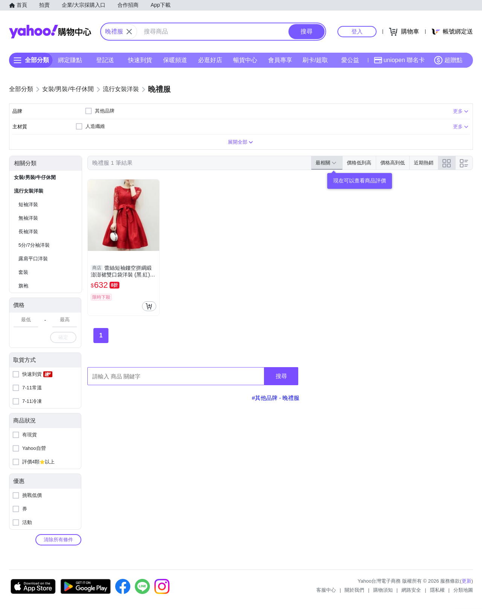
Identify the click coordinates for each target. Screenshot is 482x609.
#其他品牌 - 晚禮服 (276, 398)
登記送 (105, 60)
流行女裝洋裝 (28, 191)
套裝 (23, 272)
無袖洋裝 (28, 218)
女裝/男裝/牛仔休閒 (35, 177)
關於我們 (354, 590)
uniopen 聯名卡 (399, 60)
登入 (357, 31)
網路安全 (411, 590)
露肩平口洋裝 (33, 258)
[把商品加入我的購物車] (149, 306)
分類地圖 (463, 590)
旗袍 (23, 286)
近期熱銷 (423, 163)
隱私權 (437, 590)
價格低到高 (359, 163)
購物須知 (383, 590)
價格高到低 (392, 163)
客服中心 (326, 590)
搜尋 (281, 376)
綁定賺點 (70, 60)
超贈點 (448, 60)
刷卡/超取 (315, 60)
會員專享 (280, 60)
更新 (466, 581)
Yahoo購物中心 (50, 32)
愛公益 (350, 60)
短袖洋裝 (28, 204)
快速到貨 (140, 60)
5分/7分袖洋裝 (34, 245)
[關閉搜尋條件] (129, 31)
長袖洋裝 (28, 231)
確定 (63, 337)
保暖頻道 (175, 60)
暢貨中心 (245, 60)
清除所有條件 (58, 539)
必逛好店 (210, 60)
